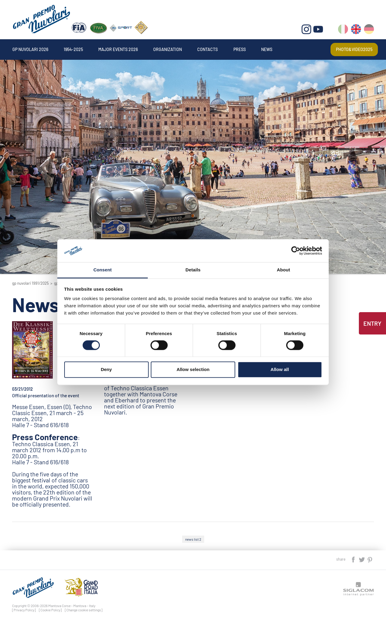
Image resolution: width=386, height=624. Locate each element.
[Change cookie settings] (84, 610)
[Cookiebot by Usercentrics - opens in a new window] (295, 250)
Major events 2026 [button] (118, 49)
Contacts (207, 49)
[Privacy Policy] (24, 610)
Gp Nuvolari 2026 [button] (30, 49)
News (266, 49)
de (369, 30)
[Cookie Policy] (50, 610)
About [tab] (283, 270)
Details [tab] (193, 270)
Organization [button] (167, 49)
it (343, 30)
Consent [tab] (102, 270)
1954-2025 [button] (73, 49)
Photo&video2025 (354, 49)
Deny (106, 369)
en (356, 30)
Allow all (280, 369)
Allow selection (192, 369)
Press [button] (239, 49)
